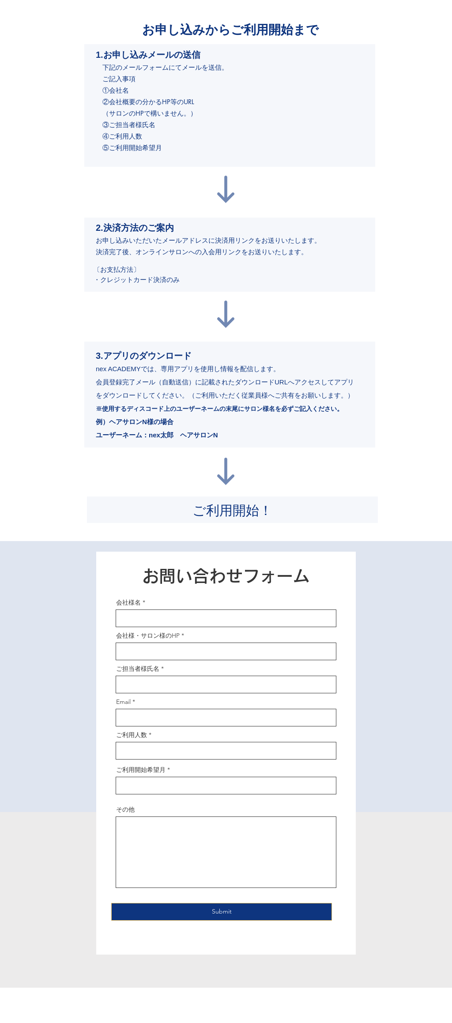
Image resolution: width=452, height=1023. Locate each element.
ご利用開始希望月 (141, 770)
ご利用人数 (131, 735)
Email (123, 702)
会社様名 (128, 602)
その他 (125, 809)
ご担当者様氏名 (137, 669)
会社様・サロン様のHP (148, 635)
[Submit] (221, 912)
